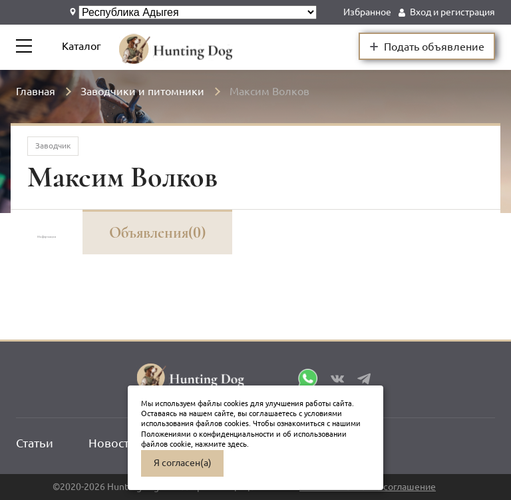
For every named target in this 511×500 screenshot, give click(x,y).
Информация (80, 232)
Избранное (367, 12)
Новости (112, 442)
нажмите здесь (221, 444)
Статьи (34, 442)
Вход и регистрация (452, 12)
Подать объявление (426, 46)
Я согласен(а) (183, 462)
